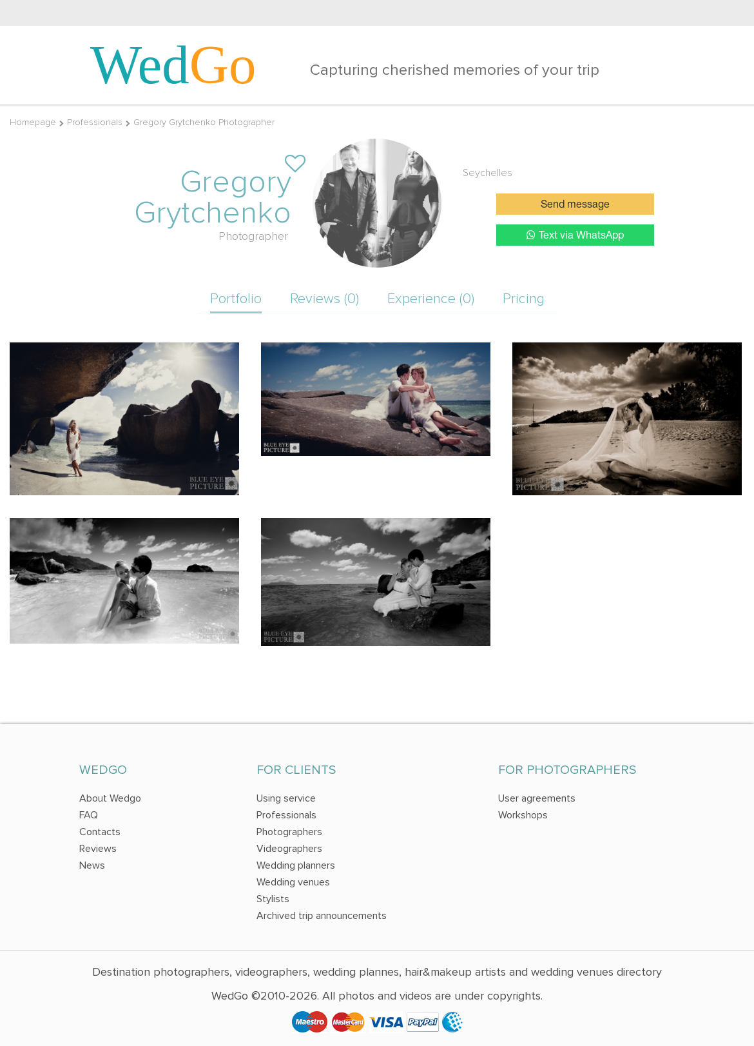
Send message (575, 205)
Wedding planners (295, 865)
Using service (286, 798)
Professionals (94, 122)
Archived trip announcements (321, 915)
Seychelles (487, 172)
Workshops (523, 815)
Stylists (272, 899)
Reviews (98, 848)
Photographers (289, 831)
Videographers (289, 848)
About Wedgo (110, 798)
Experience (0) (430, 299)
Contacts (100, 831)
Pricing (524, 299)
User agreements (536, 798)
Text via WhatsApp (575, 235)
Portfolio (236, 299)
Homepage (33, 122)
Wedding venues (293, 882)
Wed (173, 64)
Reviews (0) (324, 299)
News (92, 865)
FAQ (88, 815)
